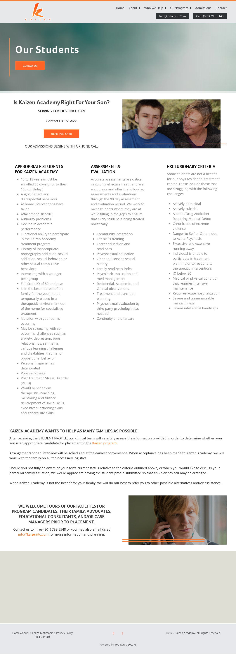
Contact (221, 8)
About (134, 8)
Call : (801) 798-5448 (209, 16)
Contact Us (30, 66)
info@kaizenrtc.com (172, 16)
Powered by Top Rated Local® (118, 644)
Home (120, 8)
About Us (26, 633)
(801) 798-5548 (61, 134)
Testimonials (47, 633)
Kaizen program (104, 443)
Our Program (180, 8)
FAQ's (35, 633)
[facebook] (113, 633)
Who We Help (155, 8)
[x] (122, 633)
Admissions (203, 8)
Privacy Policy (64, 633)
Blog (37, 637)
